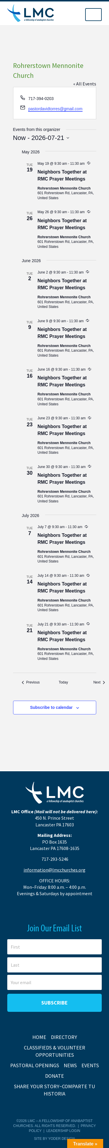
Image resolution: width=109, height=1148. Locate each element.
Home (39, 1037)
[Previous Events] (31, 682)
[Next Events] (99, 682)
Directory (64, 1037)
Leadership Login (63, 1131)
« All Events (84, 84)
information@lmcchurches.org (54, 870)
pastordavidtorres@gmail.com (55, 108)
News (70, 1065)
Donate (54, 1075)
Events (90, 1065)
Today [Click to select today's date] (63, 682)
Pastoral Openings (34, 1065)
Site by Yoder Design (54, 1139)
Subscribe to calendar (51, 707)
